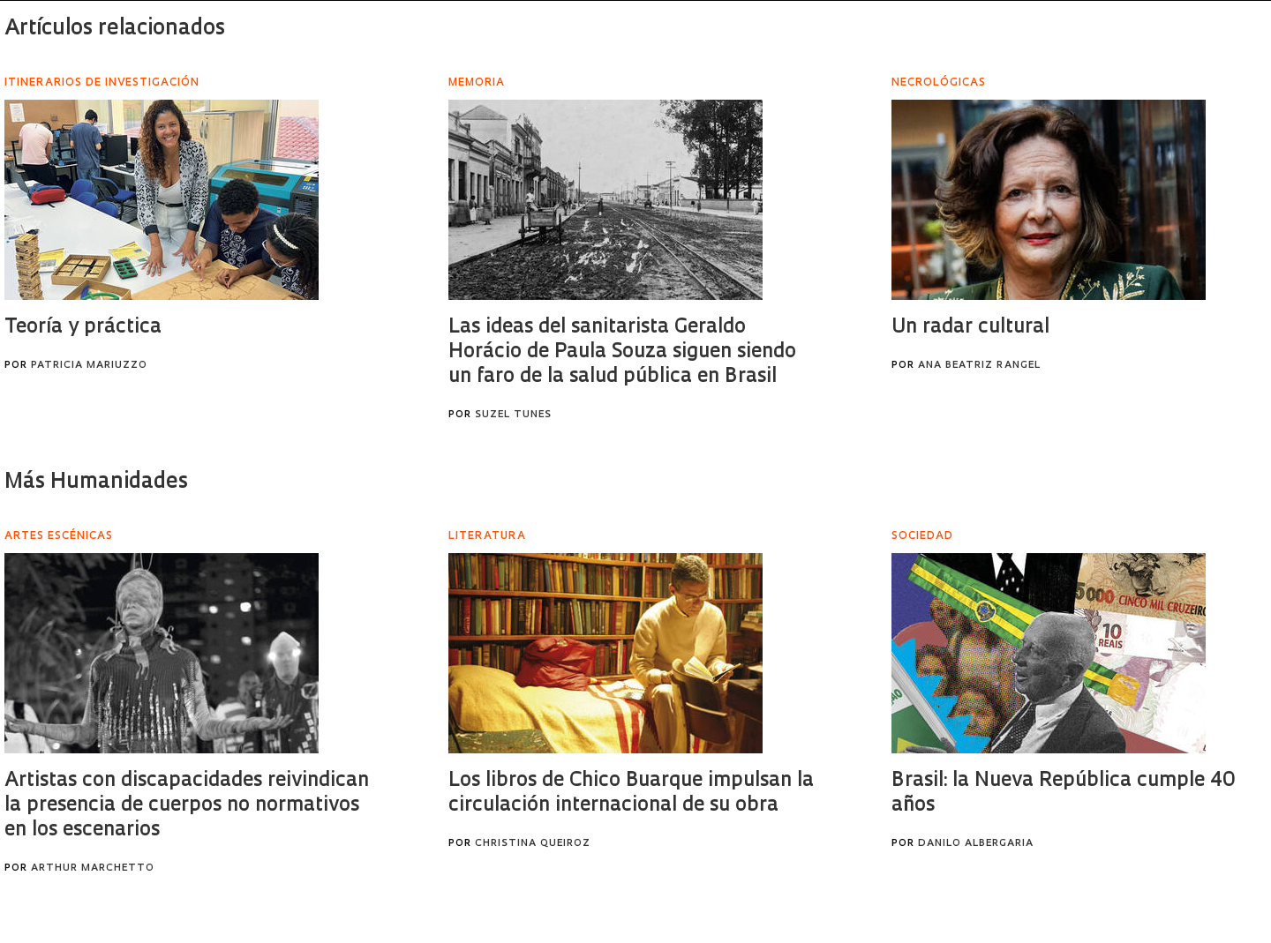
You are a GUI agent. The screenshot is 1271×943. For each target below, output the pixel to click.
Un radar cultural (970, 328)
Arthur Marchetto (92, 868)
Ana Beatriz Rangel (979, 365)
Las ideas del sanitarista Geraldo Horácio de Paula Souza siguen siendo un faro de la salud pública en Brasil (622, 352)
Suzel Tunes (513, 415)
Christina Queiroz (532, 844)
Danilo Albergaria (976, 844)
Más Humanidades (96, 482)
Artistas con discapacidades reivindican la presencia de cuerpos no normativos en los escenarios (186, 806)
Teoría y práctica (83, 328)
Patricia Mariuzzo (89, 365)
